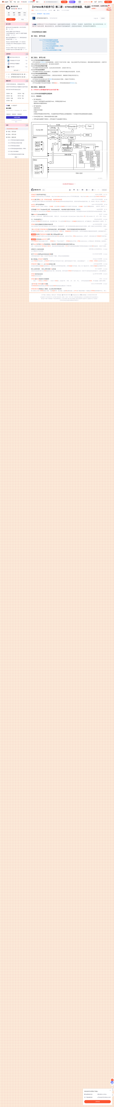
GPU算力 (31, 1)
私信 (22, 19)
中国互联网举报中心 (57, 298)
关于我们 (43, 295)
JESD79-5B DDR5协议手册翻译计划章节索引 (17, 86)
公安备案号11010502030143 (46, 297)
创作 (108, 2)
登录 (80, 2)
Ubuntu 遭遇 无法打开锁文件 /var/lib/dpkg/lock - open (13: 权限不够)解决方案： (16, 33)
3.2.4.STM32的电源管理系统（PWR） (53, 46)
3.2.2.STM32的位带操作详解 (51, 42)
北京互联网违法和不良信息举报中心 (90, 297)
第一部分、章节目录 (11, 131)
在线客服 (84, 295)
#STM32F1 (39, 13)
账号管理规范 (72, 298)
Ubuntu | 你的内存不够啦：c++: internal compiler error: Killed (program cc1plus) (16, 43)
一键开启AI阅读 (16, 117)
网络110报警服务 (49, 298)
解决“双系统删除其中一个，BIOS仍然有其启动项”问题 (16, 38)
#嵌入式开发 (46, 13)
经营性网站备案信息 (78, 297)
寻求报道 (59, 295)
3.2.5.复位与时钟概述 (49, 48)
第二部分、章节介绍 (11, 134)
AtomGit (24, 1)
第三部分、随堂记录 (11, 137)
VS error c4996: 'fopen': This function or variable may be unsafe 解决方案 (16, 48)
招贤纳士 (49, 295)
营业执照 (95, 298)
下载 (14, 2)
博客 (11, 2)
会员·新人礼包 (88, 2)
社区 (18, 2)
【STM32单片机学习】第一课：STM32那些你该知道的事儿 (19, 74)
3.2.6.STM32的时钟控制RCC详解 (52, 50)
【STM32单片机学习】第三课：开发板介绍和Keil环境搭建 (18, 77)
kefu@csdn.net (76, 295)
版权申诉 (85, 298)
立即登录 (68, 15)
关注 (43, 190)
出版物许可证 (90, 298)
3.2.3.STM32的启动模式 (49, 44)
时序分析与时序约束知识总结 (13, 89)
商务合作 (54, 295)
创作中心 (100, 2)
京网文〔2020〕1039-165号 (68, 297)
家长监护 (43, 298)
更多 (38, 2)
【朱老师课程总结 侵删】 (12, 128)
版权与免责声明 (79, 298)
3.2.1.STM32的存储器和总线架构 (48, 40)
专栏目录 (104, 190)
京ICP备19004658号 (57, 297)
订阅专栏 (103, 18)
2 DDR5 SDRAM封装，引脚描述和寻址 (15, 84)
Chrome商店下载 (65, 298)
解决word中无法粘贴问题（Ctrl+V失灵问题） (16, 28)
